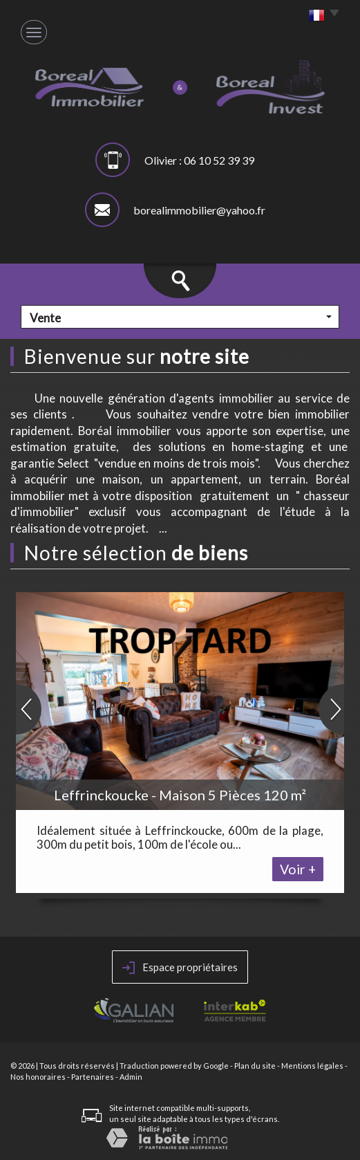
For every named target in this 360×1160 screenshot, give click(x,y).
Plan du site (255, 1065)
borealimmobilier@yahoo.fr (199, 210)
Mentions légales (312, 1065)
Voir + (298, 869)
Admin (131, 1076)
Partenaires (92, 1076)
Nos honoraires (38, 1076)
